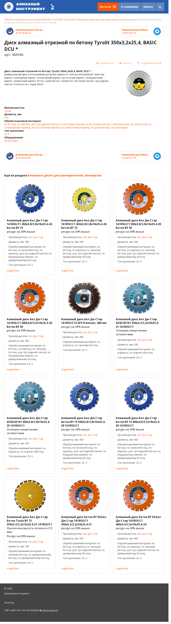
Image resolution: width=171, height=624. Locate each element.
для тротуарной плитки (44, 124)
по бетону (10, 124)
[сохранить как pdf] (149, 63)
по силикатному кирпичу (75, 127)
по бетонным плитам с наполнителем (107, 124)
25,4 (6, 134)
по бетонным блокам (72, 124)
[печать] (125, 63)
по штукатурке (119, 127)
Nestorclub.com (50, 610)
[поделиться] (105, 63)
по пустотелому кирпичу (46, 127)
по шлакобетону (100, 127)
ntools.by (9, 602)
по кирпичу (23, 124)
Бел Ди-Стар (35, 237)
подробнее (13, 270)
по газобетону (139, 124)
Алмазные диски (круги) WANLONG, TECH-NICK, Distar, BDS (45, 19)
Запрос (148, 7)
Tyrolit (7, 111)
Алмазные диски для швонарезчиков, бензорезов (104, 19)
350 (6, 117)
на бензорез (11, 140)
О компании (129, 7)
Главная (8, 19)
